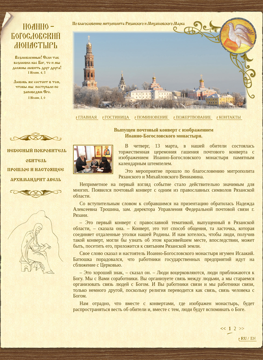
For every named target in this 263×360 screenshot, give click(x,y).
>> (241, 328)
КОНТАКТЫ (230, 117)
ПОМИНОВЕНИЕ (152, 117)
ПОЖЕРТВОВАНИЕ (193, 117)
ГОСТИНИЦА (117, 117)
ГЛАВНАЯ (87, 117)
